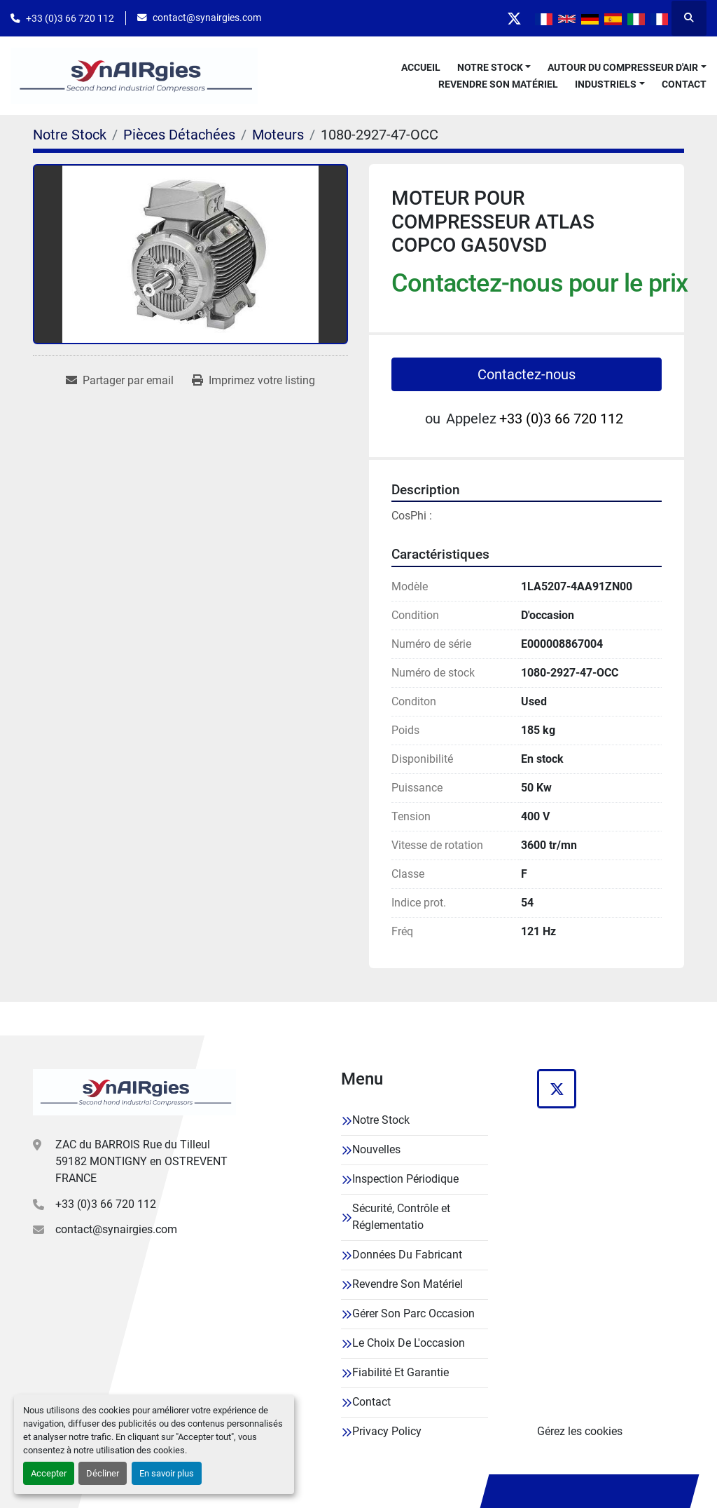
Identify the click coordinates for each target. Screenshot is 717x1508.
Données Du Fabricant (407, 1254)
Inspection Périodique (405, 1179)
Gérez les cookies (579, 1431)
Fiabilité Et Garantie (400, 1372)
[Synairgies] (134, 1092)
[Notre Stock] (69, 134)
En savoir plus (166, 1473)
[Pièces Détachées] (179, 134)
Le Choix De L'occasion (408, 1343)
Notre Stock (490, 67)
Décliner (102, 1473)
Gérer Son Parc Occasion (413, 1313)
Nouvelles (376, 1149)
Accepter (49, 1473)
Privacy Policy (387, 1431)
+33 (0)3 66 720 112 (70, 18)
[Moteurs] (278, 134)
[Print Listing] (253, 380)
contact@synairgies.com (207, 17)
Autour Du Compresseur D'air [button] (623, 67)
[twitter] (513, 18)
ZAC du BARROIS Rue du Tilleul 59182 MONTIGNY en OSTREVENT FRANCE (141, 1161)
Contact (684, 84)
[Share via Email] (120, 380)
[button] (494, 67)
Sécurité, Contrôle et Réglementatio (401, 1217)
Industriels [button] (605, 84)
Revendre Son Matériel (498, 84)
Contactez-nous (527, 374)
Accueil (420, 67)
